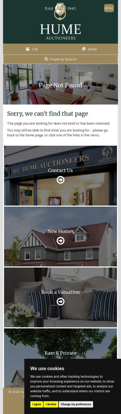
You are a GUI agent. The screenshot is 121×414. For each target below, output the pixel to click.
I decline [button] (51, 404)
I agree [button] (36, 404)
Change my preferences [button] (76, 404)
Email (89, 49)
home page (34, 135)
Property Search (60, 59)
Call (32, 49)
